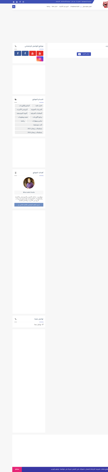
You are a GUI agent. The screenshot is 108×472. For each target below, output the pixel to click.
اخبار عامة (42, 6)
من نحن (61, 1)
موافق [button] (5, 469)
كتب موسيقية (25, 125)
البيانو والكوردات (12, 105)
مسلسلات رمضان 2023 (22, 128)
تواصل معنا (25, 324)
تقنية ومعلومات (62, 6)
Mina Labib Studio (16, 192)
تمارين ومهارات (25, 121)
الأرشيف (45, 1)
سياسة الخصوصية (74, 1)
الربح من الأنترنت (51, 6)
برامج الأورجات (25, 117)
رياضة (36, 6)
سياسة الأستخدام (53, 1)
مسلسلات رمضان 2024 (22, 132)
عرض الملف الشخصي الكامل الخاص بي (16, 204)
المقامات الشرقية (24, 113)
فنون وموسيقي (74, 6)
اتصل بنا (66, 1)
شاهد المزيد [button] (43, 469)
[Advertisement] (54, 27)
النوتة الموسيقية (10, 113)
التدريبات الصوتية (24, 109)
